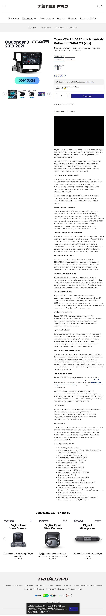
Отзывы (60, 19)
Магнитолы (13, 19)
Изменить (90, 83)
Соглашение (30, 590)
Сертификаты (96, 587)
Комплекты (27, 19)
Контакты (72, 19)
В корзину (87, 97)
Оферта (40, 590)
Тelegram (72, 590)
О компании (18, 587)
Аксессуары (45, 19)
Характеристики (59, 57)
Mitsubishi (60, 29)
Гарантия (67, 587)
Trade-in (38, 587)
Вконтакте (62, 590)
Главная (32, 29)
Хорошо (73, 609)
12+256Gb (70, 60)
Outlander (73, 29)
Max (80, 590)
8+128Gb (59, 60)
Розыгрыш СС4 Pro (89, 19)
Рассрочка (48, 587)
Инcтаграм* (51, 590)
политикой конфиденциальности (39, 611)
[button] (5, 95)
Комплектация (59, 66)
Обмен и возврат (81, 587)
